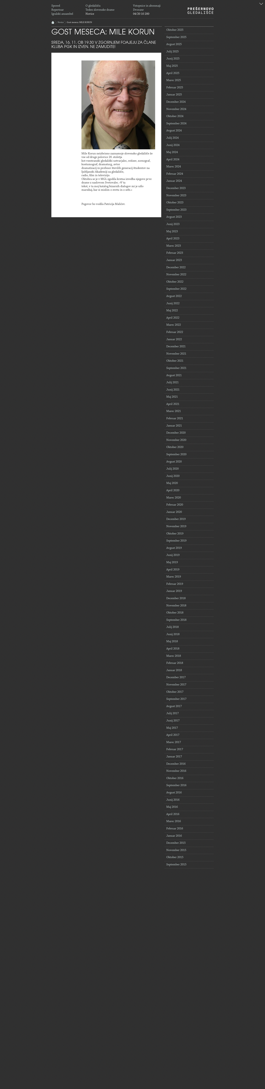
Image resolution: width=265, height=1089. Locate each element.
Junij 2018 (172, 634)
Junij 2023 (172, 224)
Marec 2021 (173, 411)
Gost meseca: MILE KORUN (79, 22)
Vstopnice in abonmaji (147, 5)
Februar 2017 (174, 749)
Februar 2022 (174, 332)
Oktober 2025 (174, 30)
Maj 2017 (172, 728)
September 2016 (176, 785)
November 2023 (176, 195)
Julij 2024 (172, 138)
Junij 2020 (172, 476)
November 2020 (176, 440)
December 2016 (176, 764)
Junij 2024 (172, 145)
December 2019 (176, 519)
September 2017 (176, 699)
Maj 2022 (172, 310)
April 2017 (172, 735)
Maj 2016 (172, 807)
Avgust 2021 (174, 375)
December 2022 (176, 267)
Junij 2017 (172, 720)
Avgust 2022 (174, 296)
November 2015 (176, 850)
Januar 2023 (174, 260)
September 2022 (176, 289)
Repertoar (57, 9)
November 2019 (176, 526)
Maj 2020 (172, 483)
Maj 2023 (172, 231)
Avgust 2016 (174, 792)
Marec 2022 (173, 325)
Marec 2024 (173, 166)
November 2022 (176, 274)
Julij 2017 (172, 713)
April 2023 (172, 238)
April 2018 (172, 648)
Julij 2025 (172, 51)
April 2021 (172, 404)
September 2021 (176, 368)
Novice (90, 14)
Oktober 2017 (174, 692)
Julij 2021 (172, 382)
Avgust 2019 (174, 548)
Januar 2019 (174, 591)
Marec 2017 (173, 742)
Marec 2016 (173, 821)
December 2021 (176, 346)
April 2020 (172, 490)
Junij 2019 (172, 555)
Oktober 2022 (174, 281)
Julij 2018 (172, 627)
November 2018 (176, 605)
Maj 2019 (172, 562)
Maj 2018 (172, 641)
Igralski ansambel (62, 14)
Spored (55, 5)
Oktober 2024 (174, 116)
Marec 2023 (173, 245)
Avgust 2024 (174, 130)
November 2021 (176, 353)
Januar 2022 (174, 339)
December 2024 (176, 102)
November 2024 (176, 109)
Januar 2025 (174, 94)
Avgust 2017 (174, 706)
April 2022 (172, 317)
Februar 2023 (174, 253)
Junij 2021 (172, 389)
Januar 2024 (174, 181)
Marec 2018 (173, 656)
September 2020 (176, 454)
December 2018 (176, 598)
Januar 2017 (174, 756)
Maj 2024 (172, 152)
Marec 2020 (173, 497)
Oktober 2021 (174, 360)
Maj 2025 (172, 66)
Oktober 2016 (174, 778)
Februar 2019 (174, 584)
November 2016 (176, 771)
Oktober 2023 (174, 202)
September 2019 (176, 540)
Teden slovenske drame (100, 9)
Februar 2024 (174, 174)
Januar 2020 (174, 512)
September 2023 (176, 209)
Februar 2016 (174, 828)
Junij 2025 (172, 58)
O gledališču (93, 5)
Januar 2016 (174, 835)
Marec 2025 (173, 80)
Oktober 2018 (174, 612)
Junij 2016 (172, 800)
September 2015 (176, 864)
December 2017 (176, 677)
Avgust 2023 (174, 217)
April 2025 (172, 73)
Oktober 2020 (174, 447)
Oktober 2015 (174, 857)
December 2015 (176, 843)
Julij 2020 (172, 468)
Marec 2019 (173, 576)
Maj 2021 (172, 396)
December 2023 (176, 188)
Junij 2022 (172, 303)
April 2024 (172, 159)
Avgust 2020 (174, 461)
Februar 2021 (174, 418)
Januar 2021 (174, 425)
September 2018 (176, 620)
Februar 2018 (174, 663)
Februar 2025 (174, 87)
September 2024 (176, 123)
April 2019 (172, 569)
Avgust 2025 (174, 44)
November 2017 (176, 684)
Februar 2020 (174, 504)
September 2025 (176, 37)
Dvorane (138, 9)
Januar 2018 (174, 670)
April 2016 (172, 814)
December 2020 (176, 432)
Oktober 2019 (174, 533)
